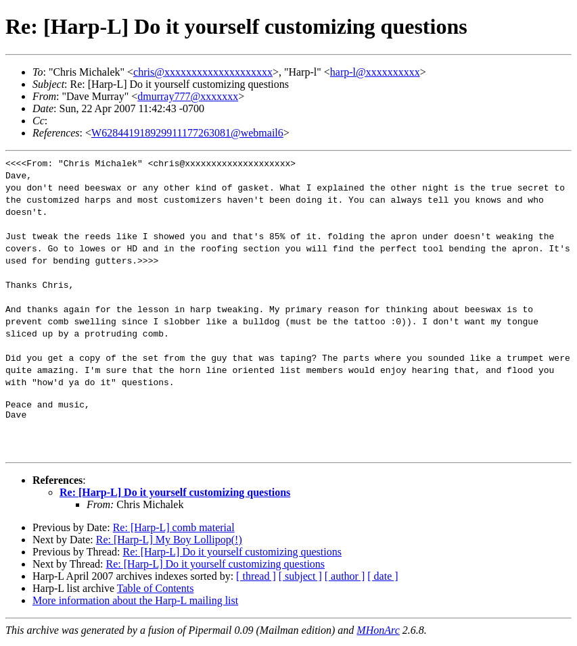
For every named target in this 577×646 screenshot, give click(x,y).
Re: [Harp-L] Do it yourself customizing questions (175, 496)
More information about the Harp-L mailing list (135, 604)
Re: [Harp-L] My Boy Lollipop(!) (169, 543)
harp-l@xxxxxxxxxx (375, 72)
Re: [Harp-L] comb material (174, 531)
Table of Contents (155, 592)
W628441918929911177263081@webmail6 (187, 133)
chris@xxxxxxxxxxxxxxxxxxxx (203, 72)
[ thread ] (256, 580)
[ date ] (382, 580)
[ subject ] (300, 580)
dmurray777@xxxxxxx (187, 96)
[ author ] (345, 580)
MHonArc (377, 634)
